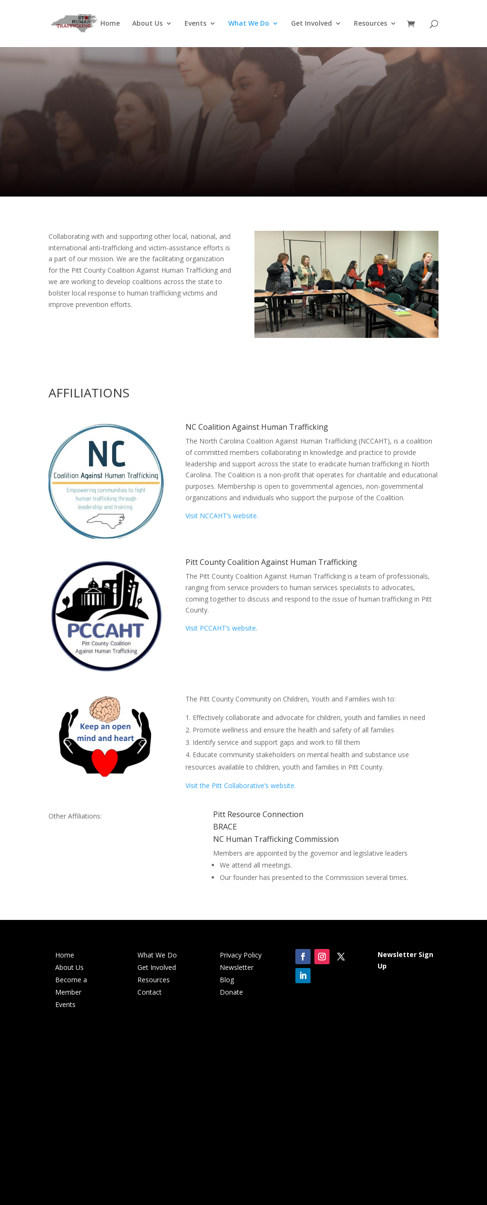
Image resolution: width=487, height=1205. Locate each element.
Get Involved (311, 24)
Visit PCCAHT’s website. (221, 627)
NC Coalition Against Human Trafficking (256, 427)
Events (195, 24)
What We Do (248, 24)
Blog (227, 979)
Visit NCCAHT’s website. (221, 515)
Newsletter (236, 967)
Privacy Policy (241, 954)
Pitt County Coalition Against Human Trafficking (271, 562)
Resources (370, 24)
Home (110, 24)
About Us (147, 24)
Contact (149, 992)
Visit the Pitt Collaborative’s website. (240, 785)
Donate (231, 992)
